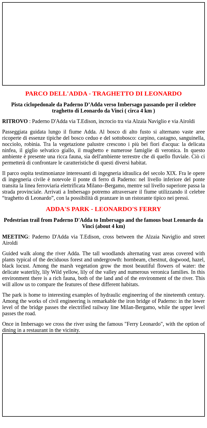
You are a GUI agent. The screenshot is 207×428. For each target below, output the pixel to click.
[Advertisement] (103, 41)
